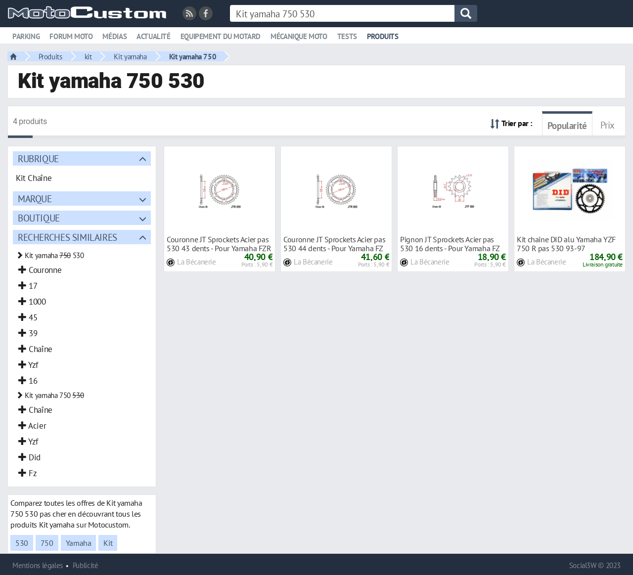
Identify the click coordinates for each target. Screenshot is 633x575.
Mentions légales (37, 565)
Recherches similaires (67, 237)
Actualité (153, 36)
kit (88, 56)
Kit (107, 542)
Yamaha (78, 542)
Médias (114, 36)
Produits (383, 36)
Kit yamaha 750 (193, 56)
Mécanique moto (299, 36)
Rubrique (38, 158)
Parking (26, 36)
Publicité (85, 565)
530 (21, 542)
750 (47, 542)
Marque (35, 198)
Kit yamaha (130, 56)
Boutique (39, 218)
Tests (347, 36)
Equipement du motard (221, 36)
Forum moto (70, 36)
